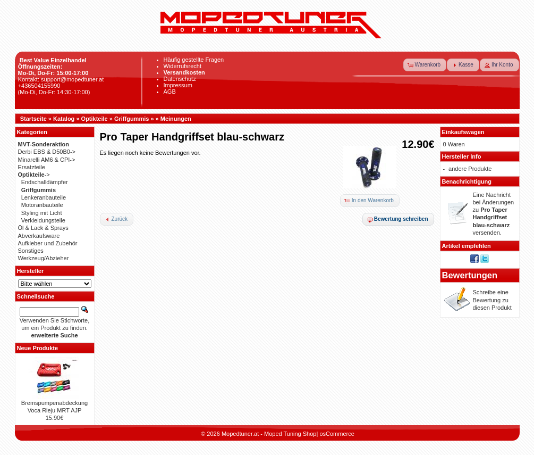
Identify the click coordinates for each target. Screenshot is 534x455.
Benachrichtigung (467, 181)
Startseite (33, 118)
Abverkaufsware (39, 236)
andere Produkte (469, 169)
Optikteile (94, 118)
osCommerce (336, 434)
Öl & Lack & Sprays (43, 228)
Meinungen (175, 118)
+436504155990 (39, 85)
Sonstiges (31, 250)
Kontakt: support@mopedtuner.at (61, 79)
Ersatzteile (31, 167)
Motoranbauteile (42, 205)
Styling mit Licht (41, 213)
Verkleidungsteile (43, 220)
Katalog (63, 118)
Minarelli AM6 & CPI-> (46, 159)
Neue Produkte (37, 348)
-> (34, 174)
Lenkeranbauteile (43, 197)
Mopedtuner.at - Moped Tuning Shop (269, 434)
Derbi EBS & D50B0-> (47, 151)
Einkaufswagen (463, 132)
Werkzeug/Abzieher (43, 258)
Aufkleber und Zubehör (48, 243)
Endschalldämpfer (44, 182)
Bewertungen (470, 275)
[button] (425, 65)
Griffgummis (131, 118)
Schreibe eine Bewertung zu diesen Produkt (492, 300)
